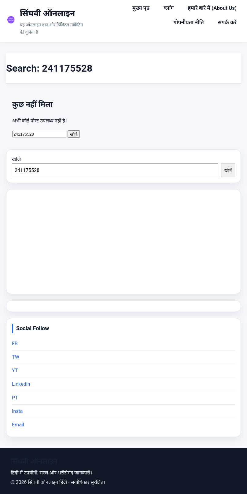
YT (15, 370)
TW (15, 357)
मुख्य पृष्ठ (140, 8)
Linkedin (21, 384)
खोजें (16, 159)
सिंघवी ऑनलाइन (47, 13)
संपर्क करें (227, 22)
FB (15, 343)
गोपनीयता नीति (188, 22)
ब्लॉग (169, 8)
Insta (17, 411)
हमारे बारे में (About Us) (212, 8)
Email (18, 425)
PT (15, 398)
